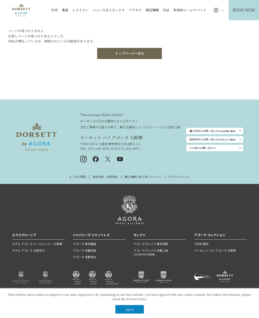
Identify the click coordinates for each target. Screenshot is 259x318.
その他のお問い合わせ (202, 148)
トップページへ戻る (129, 53)
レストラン (80, 10)
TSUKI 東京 (201, 244)
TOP (54, 10)
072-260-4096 (98, 149)
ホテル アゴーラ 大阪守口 (28, 250)
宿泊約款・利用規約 (105, 177)
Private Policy (136, 299)
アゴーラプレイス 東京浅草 (151, 244)
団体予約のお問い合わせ (212, 139)
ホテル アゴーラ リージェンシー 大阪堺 (37, 244)
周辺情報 (152, 10)
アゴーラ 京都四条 (84, 250)
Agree (129, 309)
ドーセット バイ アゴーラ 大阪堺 (215, 250)
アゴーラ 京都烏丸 (84, 257)
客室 (65, 10)
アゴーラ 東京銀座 (84, 244)
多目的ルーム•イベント (189, 10)
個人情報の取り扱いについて (143, 177)
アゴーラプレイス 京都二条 (160, 252)
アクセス (135, 10)
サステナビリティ (179, 177)
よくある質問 (77, 177)
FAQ (166, 10)
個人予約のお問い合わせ (212, 131)
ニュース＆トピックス (109, 10)
